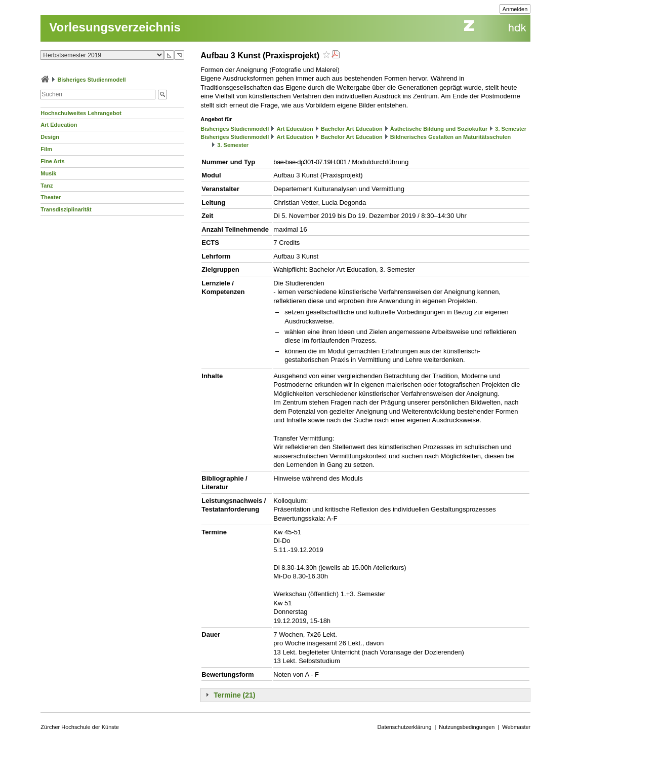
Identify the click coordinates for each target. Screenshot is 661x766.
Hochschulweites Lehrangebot (80, 113)
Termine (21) (234, 695)
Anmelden (515, 9)
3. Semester (510, 129)
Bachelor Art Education (352, 129)
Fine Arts (52, 161)
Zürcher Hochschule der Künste (79, 727)
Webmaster (516, 727)
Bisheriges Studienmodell (91, 80)
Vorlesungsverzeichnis (115, 27)
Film (46, 149)
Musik (48, 173)
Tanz (46, 186)
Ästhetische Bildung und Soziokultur (439, 129)
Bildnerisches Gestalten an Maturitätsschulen (450, 137)
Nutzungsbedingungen (466, 727)
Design (49, 137)
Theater (50, 197)
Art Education (58, 125)
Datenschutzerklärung (404, 727)
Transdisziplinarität (65, 209)
